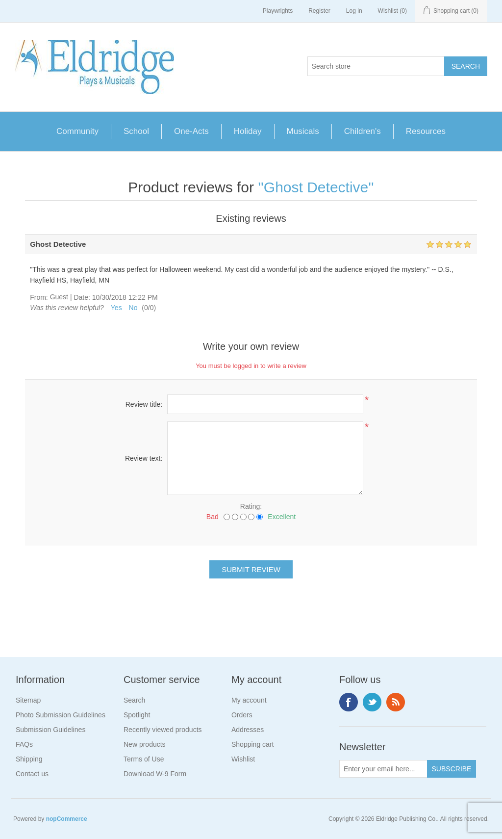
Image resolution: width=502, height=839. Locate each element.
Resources (426, 131)
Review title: (144, 404)
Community (77, 131)
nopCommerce (66, 818)
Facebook (348, 702)
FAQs (24, 744)
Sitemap (28, 700)
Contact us (32, 774)
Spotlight (137, 715)
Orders (241, 715)
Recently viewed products (163, 730)
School (136, 131)
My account (249, 700)
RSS (395, 702)
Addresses (247, 730)
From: (39, 297)
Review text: (143, 458)
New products (145, 744)
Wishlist (243, 759)
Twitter (372, 702)
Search (134, 700)
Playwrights (278, 10)
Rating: (251, 506)
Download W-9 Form (155, 774)
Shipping (29, 759)
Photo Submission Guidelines (60, 715)
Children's (362, 131)
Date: (82, 297)
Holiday (248, 131)
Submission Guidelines (50, 730)
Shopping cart (252, 744)
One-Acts (191, 131)
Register (319, 10)
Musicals (303, 131)
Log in (354, 10)
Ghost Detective (316, 187)
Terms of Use (144, 759)
